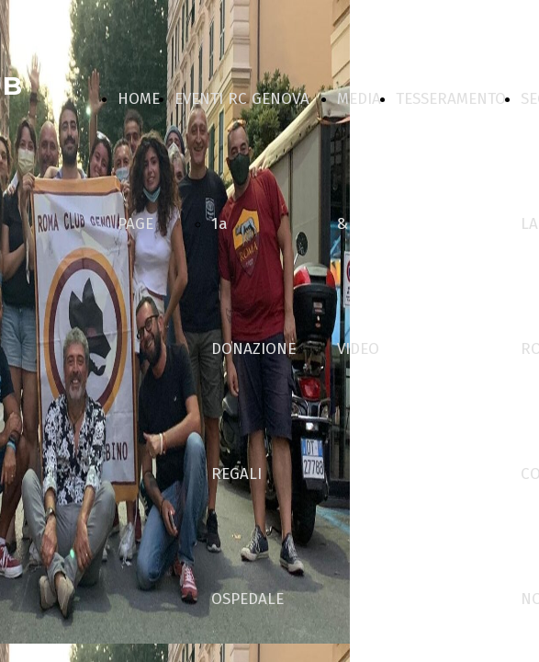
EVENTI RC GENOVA (241, 98)
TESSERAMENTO (451, 98)
